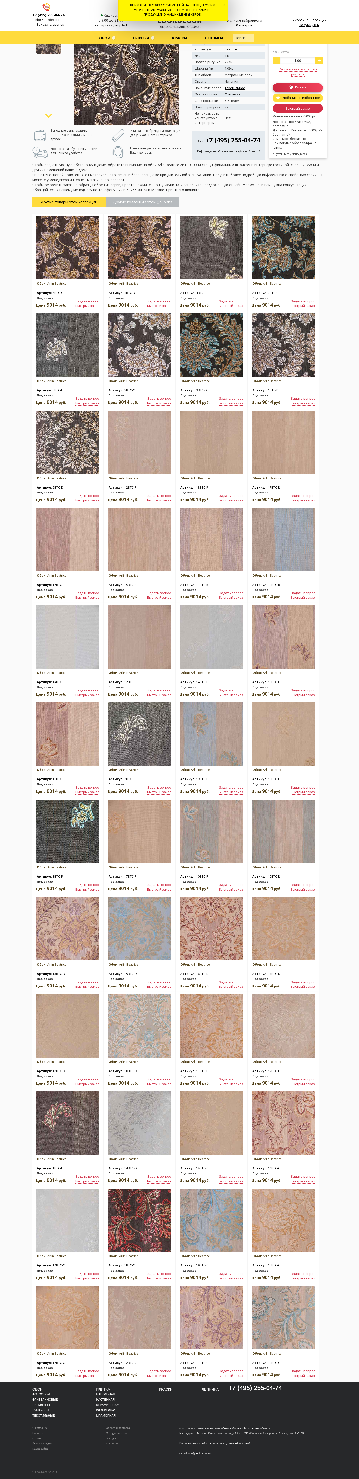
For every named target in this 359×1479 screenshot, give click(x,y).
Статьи (36, 1438)
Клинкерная (106, 1410)
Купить (301, 87)
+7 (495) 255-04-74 (48, 15)
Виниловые (42, 1405)
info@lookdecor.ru (48, 20)
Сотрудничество (116, 1433)
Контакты (112, 1443)
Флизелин (233, 94)
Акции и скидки (42, 1443)
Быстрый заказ (298, 108)
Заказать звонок (50, 24)
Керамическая (108, 1405)
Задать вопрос (87, 301)
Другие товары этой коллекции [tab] (69, 201)
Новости (37, 1433)
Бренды (111, 1438)
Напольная (105, 1394)
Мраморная (106, 1415)
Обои (104, 37)
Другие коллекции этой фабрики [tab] (142, 201)
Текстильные (43, 1415)
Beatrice (231, 49)
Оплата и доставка (118, 1427)
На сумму (309, 25)
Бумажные (41, 1410)
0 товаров (244, 25)
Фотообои (41, 1394)
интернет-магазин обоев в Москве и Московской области (234, 1428)
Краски (179, 37)
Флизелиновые (45, 1399)
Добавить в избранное (301, 97)
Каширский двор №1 (111, 25)
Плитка (141, 37)
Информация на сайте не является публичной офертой (229, 151)
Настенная (105, 1399)
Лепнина (214, 37)
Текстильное (235, 88)
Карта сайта (40, 1448)
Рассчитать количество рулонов (298, 71)
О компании (40, 1427)
